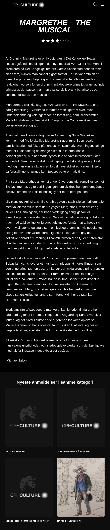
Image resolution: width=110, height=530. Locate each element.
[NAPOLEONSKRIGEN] (81, 487)
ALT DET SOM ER (15, 451)
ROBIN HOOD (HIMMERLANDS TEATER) (27, 521)
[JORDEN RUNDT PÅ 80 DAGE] (81, 417)
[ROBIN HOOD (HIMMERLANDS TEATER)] (29, 487)
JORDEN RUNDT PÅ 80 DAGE (73, 451)
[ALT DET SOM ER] (29, 417)
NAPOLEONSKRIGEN (69, 521)
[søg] (95, 5)
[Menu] (103, 5)
